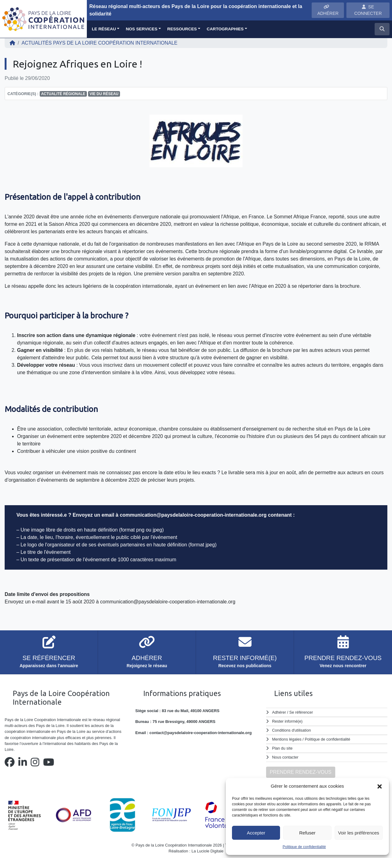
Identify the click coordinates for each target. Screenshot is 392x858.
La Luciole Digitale (207, 849)
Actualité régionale (63, 94)
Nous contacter (285, 756)
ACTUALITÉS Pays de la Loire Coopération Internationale (100, 43)
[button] (379, 786)
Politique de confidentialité (304, 847)
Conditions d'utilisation (291, 730)
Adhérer (279, 712)
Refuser (307, 832)
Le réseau (104, 29)
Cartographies (225, 29)
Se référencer (301, 712)
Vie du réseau (104, 94)
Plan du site (282, 747)
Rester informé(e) (287, 721)
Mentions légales (287, 738)
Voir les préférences (358, 832)
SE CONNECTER (368, 10)
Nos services (142, 29)
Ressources (182, 29)
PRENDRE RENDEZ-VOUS (301, 770)
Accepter (256, 832)
